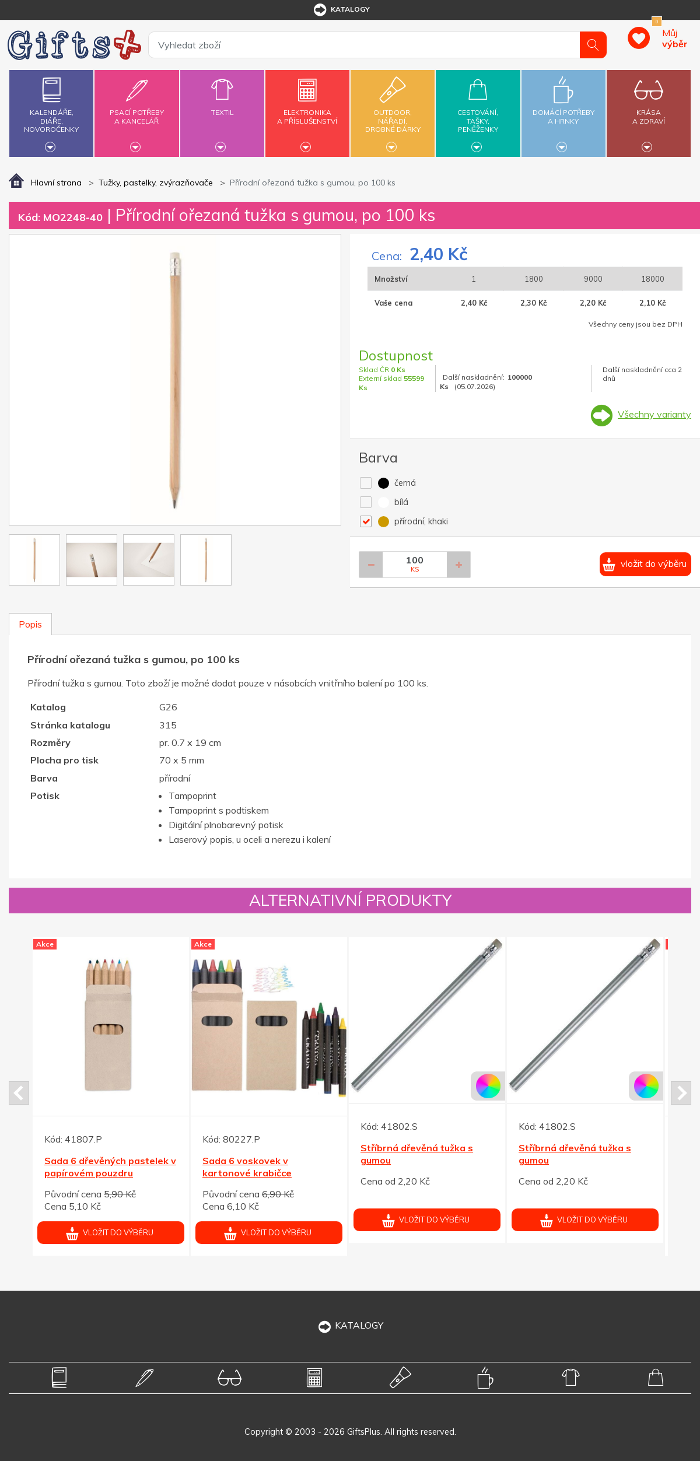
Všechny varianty (654, 414)
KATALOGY (350, 1325)
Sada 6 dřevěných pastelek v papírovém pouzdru (110, 1167)
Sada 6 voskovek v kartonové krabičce (247, 1167)
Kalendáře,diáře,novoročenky (51, 111)
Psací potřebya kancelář (136, 110)
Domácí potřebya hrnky (563, 110)
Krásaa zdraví (648, 110)
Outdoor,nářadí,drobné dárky (392, 111)
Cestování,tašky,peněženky (477, 111)
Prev (19, 1093)
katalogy (341, 10)
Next (681, 1093)
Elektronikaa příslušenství (307, 110)
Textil (222, 105)
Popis (30, 624)
